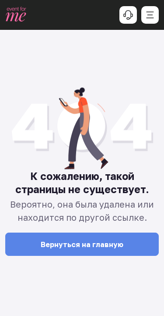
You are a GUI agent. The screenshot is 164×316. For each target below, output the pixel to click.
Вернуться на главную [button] (82, 244)
